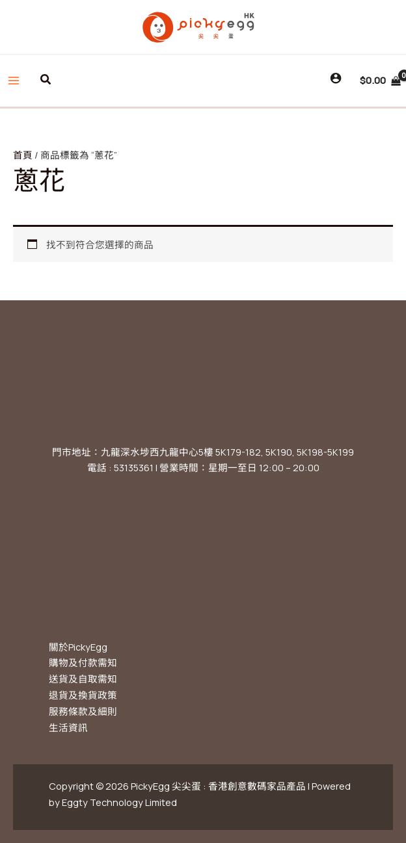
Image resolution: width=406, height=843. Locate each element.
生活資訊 (68, 727)
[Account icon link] (336, 78)
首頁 (23, 154)
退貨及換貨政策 (83, 694)
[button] (46, 79)
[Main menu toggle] (13, 80)
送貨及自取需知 (83, 678)
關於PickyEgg (78, 646)
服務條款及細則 (83, 711)
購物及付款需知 (83, 662)
